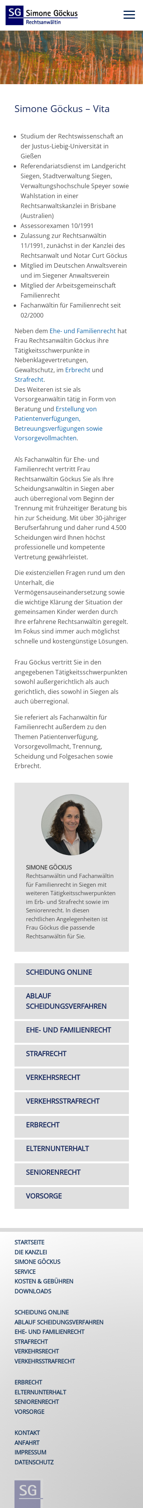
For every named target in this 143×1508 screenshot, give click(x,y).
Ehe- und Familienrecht (83, 331)
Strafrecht (28, 379)
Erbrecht (77, 370)
